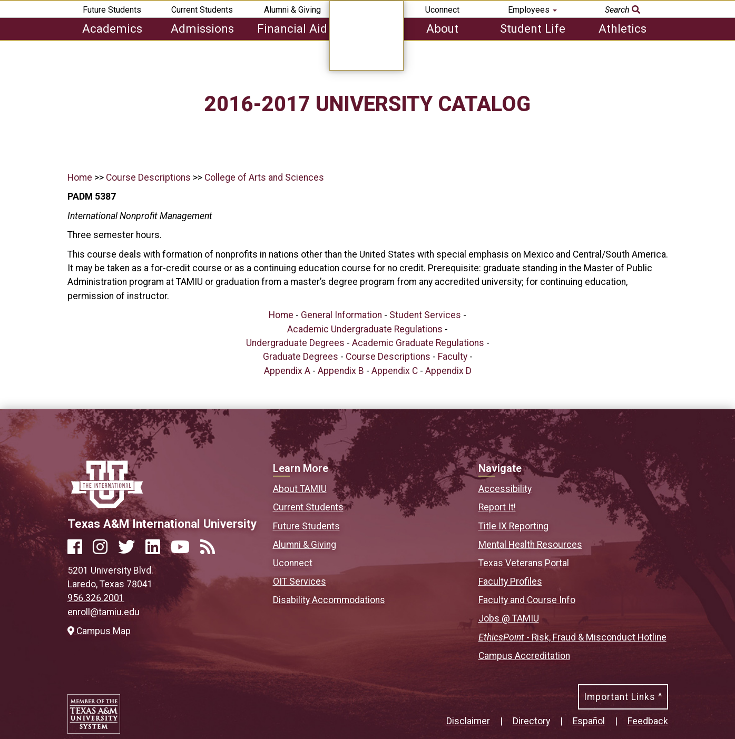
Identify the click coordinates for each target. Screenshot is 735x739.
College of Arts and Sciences (264, 177)
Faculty (452, 356)
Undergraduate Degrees (295, 343)
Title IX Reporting (513, 526)
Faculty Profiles (510, 581)
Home (79, 177)
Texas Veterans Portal (523, 563)
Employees (532, 10)
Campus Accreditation (524, 656)
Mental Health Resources (530, 544)
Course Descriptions (148, 177)
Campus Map (99, 631)
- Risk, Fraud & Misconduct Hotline (572, 637)
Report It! (497, 507)
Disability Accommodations (329, 600)
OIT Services (299, 581)
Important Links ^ (623, 697)
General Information (341, 315)
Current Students (202, 10)
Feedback (648, 721)
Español (589, 721)
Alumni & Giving (292, 10)
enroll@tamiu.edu (103, 612)
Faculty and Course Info (526, 600)
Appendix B (341, 371)
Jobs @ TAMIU (508, 618)
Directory (531, 721)
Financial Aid (292, 28)
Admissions (202, 28)
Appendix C (394, 371)
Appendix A (287, 371)
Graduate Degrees (300, 356)
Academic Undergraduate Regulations (365, 329)
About (442, 28)
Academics (112, 28)
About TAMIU (300, 489)
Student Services (425, 315)
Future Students (112, 10)
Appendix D (448, 371)
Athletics (622, 28)
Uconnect (442, 10)
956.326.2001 (95, 598)
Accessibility (505, 489)
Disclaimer (468, 721)
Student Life (532, 28)
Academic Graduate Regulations (418, 343)
